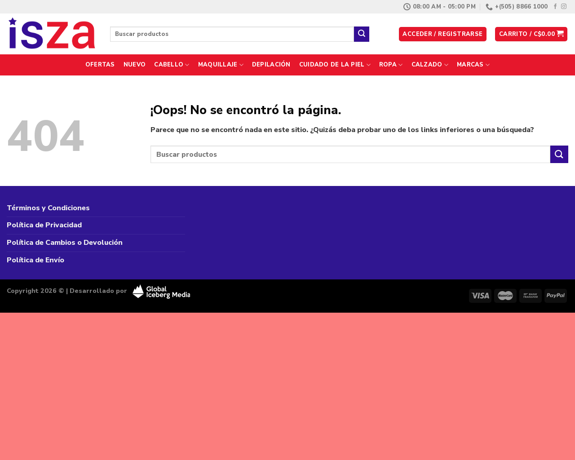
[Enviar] (361, 34)
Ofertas (100, 65)
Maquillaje (220, 65)
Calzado (429, 65)
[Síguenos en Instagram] (563, 7)
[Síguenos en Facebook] (555, 7)
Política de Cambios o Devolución (65, 243)
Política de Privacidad (44, 225)
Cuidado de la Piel (335, 65)
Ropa (390, 65)
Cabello (171, 65)
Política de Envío (35, 260)
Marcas (473, 65)
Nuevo (135, 65)
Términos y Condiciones (48, 208)
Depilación (271, 65)
